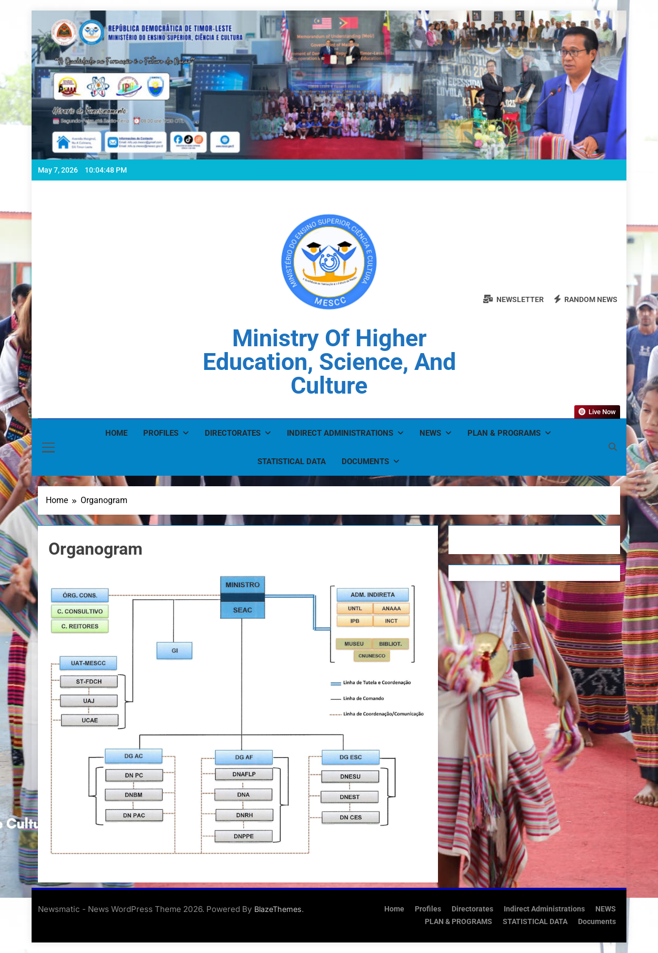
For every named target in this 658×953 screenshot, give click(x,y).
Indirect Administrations (340, 433)
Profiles (160, 433)
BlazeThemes (278, 909)
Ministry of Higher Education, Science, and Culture (329, 361)
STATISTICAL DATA (291, 461)
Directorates (233, 433)
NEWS (430, 433)
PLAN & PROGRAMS (504, 433)
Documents (365, 461)
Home (116, 433)
